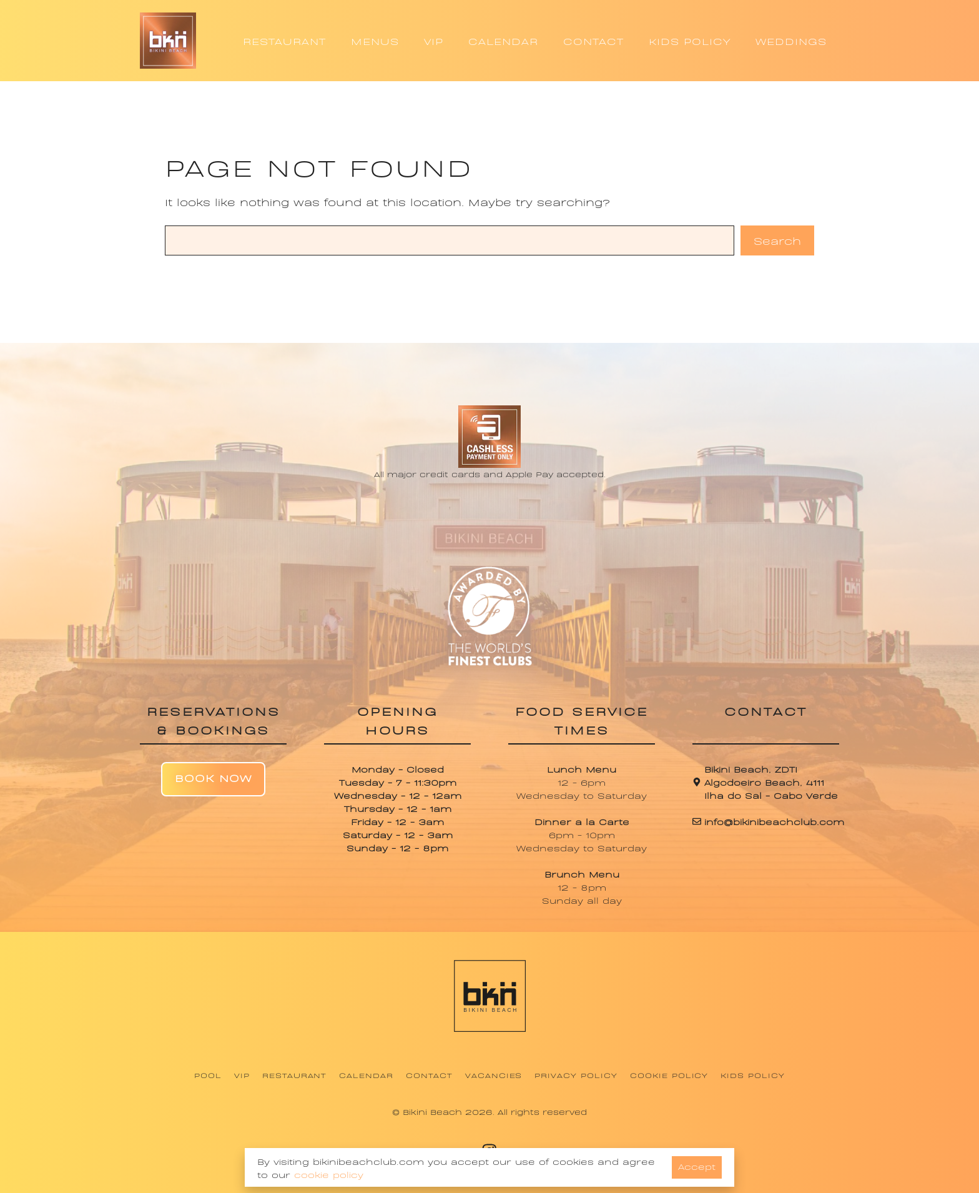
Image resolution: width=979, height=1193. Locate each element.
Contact (429, 1075)
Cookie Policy (669, 1075)
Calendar (366, 1075)
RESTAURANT (284, 40)
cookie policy (328, 1174)
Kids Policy (753, 1075)
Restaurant (294, 1075)
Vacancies (494, 1075)
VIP (433, 40)
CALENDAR (503, 40)
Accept (697, 1166)
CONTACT (593, 40)
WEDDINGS (791, 40)
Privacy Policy (575, 1075)
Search (777, 240)
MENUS (375, 40)
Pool (208, 1075)
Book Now (213, 777)
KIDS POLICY (690, 40)
